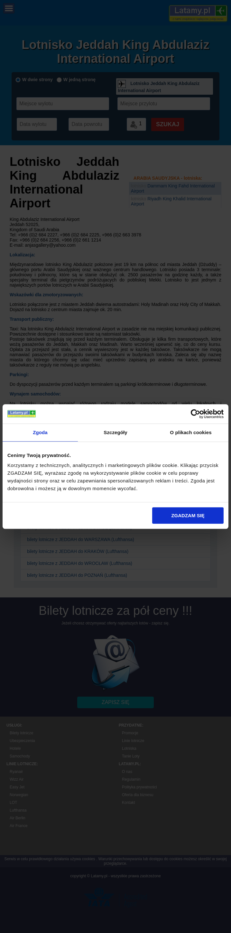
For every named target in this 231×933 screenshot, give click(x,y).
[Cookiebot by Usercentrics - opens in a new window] (195, 414)
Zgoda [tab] (40, 432)
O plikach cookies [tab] (190, 432)
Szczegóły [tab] (115, 432)
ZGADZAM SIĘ (187, 515)
